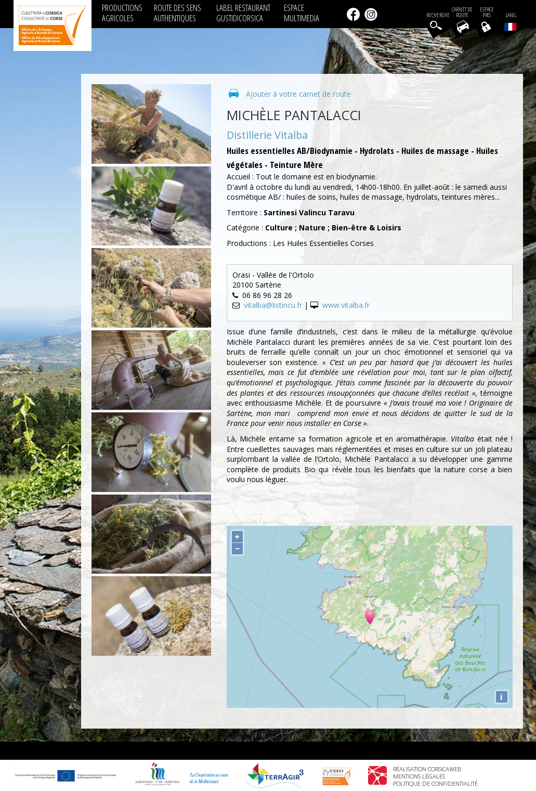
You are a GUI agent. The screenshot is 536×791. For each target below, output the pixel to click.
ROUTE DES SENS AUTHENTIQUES (177, 13)
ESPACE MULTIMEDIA (301, 13)
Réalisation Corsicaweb (427, 769)
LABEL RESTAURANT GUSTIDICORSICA (243, 13)
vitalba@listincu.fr (273, 305)
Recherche (438, 15)
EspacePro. (487, 12)
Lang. (510, 21)
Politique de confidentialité (435, 783)
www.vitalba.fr (346, 305)
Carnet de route (462, 12)
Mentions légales (419, 776)
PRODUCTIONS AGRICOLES (122, 13)
